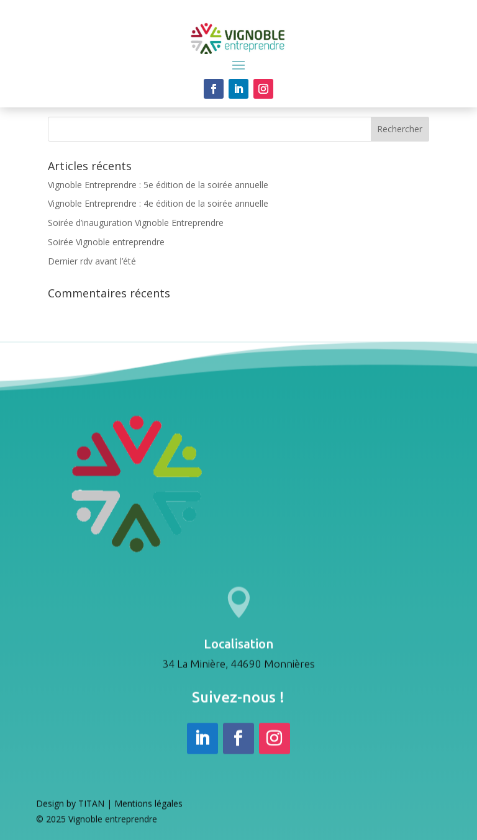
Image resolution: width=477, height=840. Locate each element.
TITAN (91, 807)
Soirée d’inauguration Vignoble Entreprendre (136, 222)
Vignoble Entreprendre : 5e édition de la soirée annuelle (158, 185)
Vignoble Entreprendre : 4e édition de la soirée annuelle (158, 203)
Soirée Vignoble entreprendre (106, 242)
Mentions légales (148, 807)
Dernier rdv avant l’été (92, 261)
